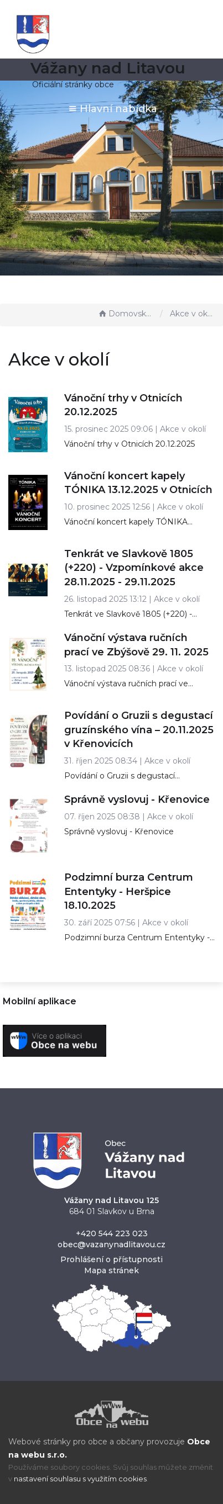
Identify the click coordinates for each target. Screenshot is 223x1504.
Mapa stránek (111, 1270)
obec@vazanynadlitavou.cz (111, 1244)
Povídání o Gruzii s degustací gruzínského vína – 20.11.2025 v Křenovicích (139, 729)
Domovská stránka (126, 314)
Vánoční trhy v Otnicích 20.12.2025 (129, 444)
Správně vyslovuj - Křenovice (137, 799)
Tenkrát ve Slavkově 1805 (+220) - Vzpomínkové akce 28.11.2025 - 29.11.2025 (134, 568)
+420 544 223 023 (112, 1233)
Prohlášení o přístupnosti (111, 1259)
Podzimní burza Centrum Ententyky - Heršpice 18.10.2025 (128, 891)
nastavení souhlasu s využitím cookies (80, 1479)
